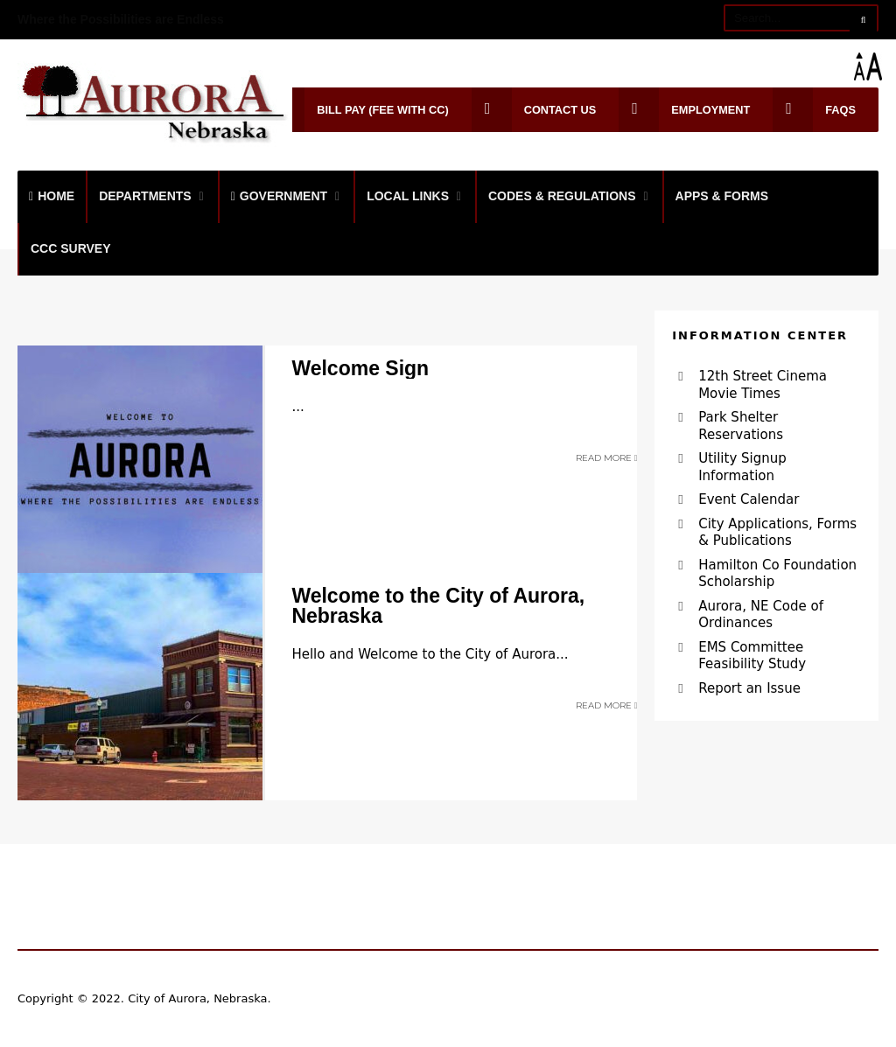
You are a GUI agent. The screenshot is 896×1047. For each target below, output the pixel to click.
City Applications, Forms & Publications (777, 532)
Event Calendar (748, 499)
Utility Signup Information (742, 467)
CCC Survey (71, 248)
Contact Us (534, 109)
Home (51, 196)
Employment (684, 109)
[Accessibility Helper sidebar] (875, 66)
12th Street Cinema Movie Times (762, 384)
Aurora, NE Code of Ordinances (760, 615)
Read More (607, 458)
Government (279, 196)
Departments (145, 196)
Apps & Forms (722, 196)
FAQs (814, 109)
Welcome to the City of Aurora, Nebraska (437, 605)
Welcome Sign (360, 368)
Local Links (408, 196)
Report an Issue (749, 688)
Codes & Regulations (562, 196)
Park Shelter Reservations (740, 426)
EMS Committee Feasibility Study (752, 656)
